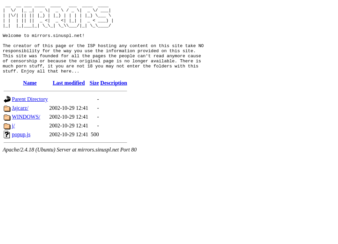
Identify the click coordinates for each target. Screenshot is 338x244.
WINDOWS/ (26, 131)
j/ (13, 140)
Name (30, 97)
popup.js (21, 148)
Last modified (69, 97)
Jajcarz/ (20, 122)
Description (113, 97)
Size (94, 97)
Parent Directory (30, 113)
